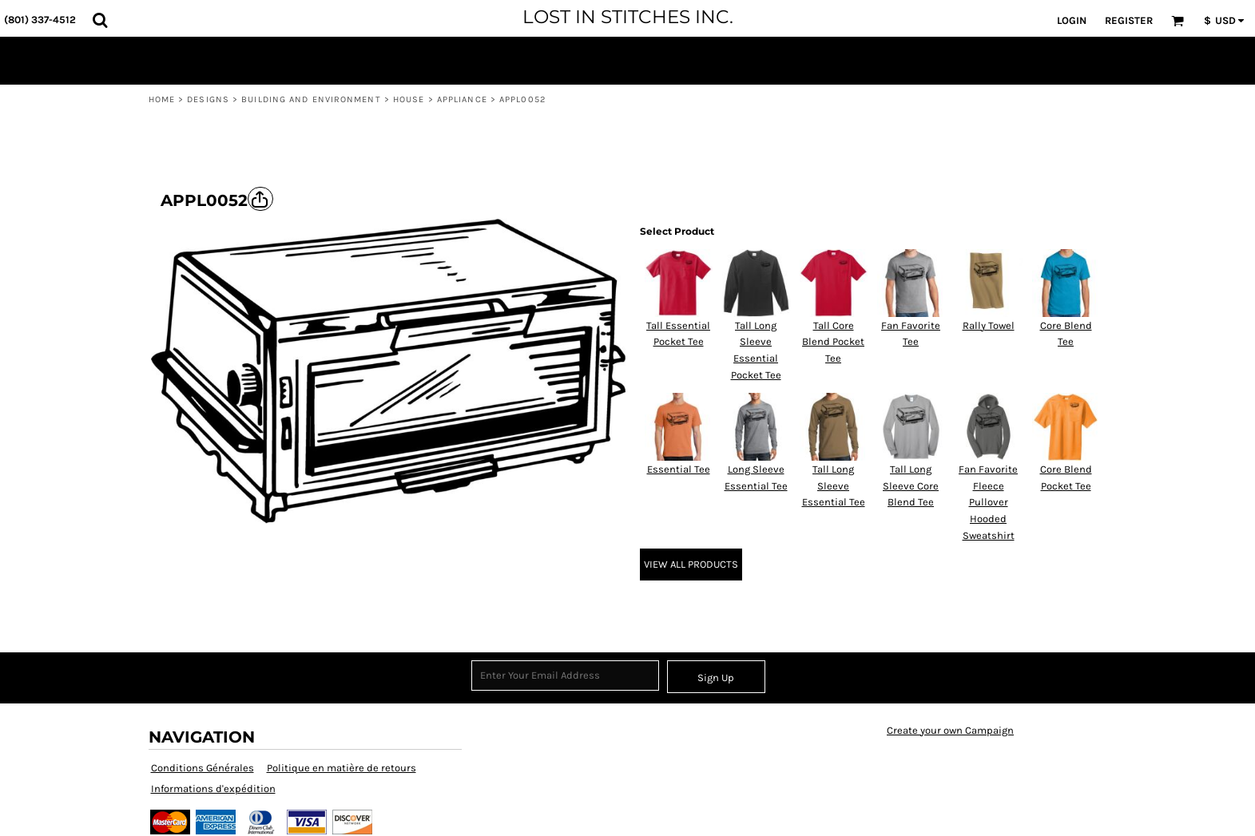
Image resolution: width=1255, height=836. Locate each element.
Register (1129, 20)
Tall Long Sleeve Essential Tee (833, 486)
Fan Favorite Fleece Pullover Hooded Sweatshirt (988, 502)
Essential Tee (678, 469)
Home (162, 99)
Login (1071, 20)
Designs (208, 99)
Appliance (462, 99)
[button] (100, 20)
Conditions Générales (202, 768)
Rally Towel (989, 325)
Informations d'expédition (213, 788)
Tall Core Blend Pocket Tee (833, 342)
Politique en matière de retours (341, 768)
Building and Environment (310, 99)
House (409, 99)
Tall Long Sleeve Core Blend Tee (911, 486)
